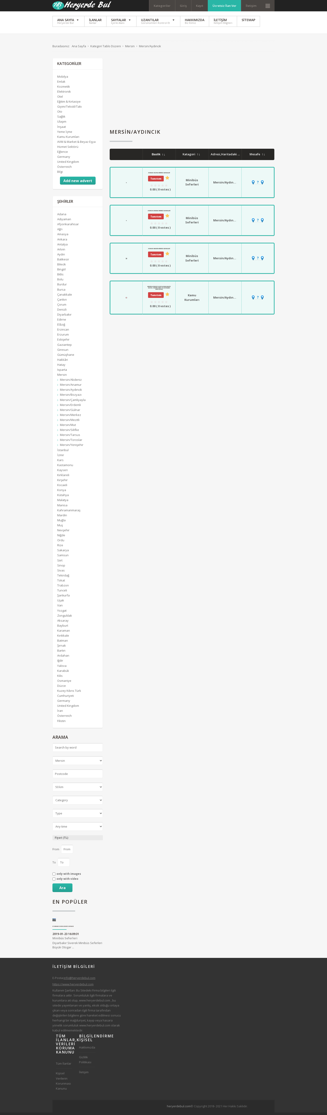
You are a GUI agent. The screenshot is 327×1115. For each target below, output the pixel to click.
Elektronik (64, 94)
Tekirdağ (63, 578)
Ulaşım (61, 124)
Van (60, 608)
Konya (61, 492)
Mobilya (62, 79)
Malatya (62, 503)
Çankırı (62, 302)
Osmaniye (64, 683)
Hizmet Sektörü (67, 149)
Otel (60, 99)
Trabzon (63, 588)
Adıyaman (64, 222)
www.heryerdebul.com (94, 1003)
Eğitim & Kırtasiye (69, 104)
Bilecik (61, 267)
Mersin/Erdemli (70, 407)
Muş (60, 528)
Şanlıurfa (63, 598)
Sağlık (61, 119)
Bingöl (61, 272)
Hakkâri (62, 362)
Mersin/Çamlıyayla (73, 402)
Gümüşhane (65, 357)
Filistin (61, 723)
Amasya (62, 237)
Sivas (61, 573)
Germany (63, 159)
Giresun (62, 352)
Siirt (59, 563)
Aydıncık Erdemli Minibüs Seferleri (159, 213)
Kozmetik (63, 89)
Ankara (62, 242)
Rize (60, 548)
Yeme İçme (64, 134)
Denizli (62, 312)
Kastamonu (65, 467)
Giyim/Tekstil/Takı (69, 109)
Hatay (61, 367)
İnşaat (61, 129)
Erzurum (63, 337)
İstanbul (63, 452)
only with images (69, 876)
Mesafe (257, 157)
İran (60, 713)
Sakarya (63, 553)
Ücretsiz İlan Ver (224, 6)
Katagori (191, 157)
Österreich (64, 169)
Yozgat (62, 613)
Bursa (61, 292)
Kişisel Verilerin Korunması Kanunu (63, 1083)
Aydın (61, 257)
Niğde (61, 538)
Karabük (63, 673)
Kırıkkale (63, 638)
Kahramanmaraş (68, 513)
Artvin (61, 252)
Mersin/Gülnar (70, 412)
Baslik (158, 156)
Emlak (61, 84)
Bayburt (62, 628)
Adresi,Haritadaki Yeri (229, 157)
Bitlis (60, 277)
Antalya (62, 247)
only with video (67, 881)
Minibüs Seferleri (192, 184)
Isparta (62, 372)
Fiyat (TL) (61, 840)
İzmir (60, 457)
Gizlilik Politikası (85, 1062)
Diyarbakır (64, 317)
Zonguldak (64, 618)
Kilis (60, 678)
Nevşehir (63, 533)
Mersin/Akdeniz (71, 382)
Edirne (61, 322)
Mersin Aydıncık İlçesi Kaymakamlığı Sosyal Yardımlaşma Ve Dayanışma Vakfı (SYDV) (159, 290)
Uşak (60, 603)
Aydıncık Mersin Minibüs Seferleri (159, 251)
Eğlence (62, 154)
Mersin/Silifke (69, 432)
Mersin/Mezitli (69, 422)
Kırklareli (63, 477)
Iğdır (60, 663)
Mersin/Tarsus (70, 437)
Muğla (61, 523)
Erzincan (63, 332)
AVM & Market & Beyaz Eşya (76, 144)
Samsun (63, 558)
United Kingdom (68, 164)
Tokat (61, 583)
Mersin (62, 377)
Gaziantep (64, 347)
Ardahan (63, 658)
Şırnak (61, 648)
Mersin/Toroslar (71, 442)
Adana (61, 217)
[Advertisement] (192, 92)
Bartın (61, 653)
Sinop (61, 568)
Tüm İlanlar (63, 1066)
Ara (62, 890)
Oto (59, 114)
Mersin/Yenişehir (71, 447)
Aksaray (63, 623)
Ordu (60, 543)
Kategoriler (162, 6)
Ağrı (59, 232)
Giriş (183, 6)
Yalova (62, 668)
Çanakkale (64, 297)
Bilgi (60, 174)
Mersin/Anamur (71, 387)
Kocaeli (62, 487)
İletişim (251, 6)
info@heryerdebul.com (79, 981)
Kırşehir (62, 482)
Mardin (62, 518)
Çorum (61, 307)
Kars (60, 462)
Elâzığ (61, 327)
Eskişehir (63, 342)
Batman (62, 643)
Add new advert (77, 183)
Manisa (62, 508)
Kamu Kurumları (191, 300)
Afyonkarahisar (68, 227)
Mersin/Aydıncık (225, 185)
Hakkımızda (87, 1050)
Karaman (63, 633)
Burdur (62, 287)
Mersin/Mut (68, 427)
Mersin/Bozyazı (71, 397)
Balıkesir (63, 262)
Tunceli (62, 593)
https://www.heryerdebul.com (73, 987)
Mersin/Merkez (70, 417)
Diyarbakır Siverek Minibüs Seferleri (63, 929)
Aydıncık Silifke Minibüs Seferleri (159, 175)
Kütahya (63, 497)
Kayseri (62, 472)
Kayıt (199, 6)
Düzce (61, 688)
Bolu (60, 282)
